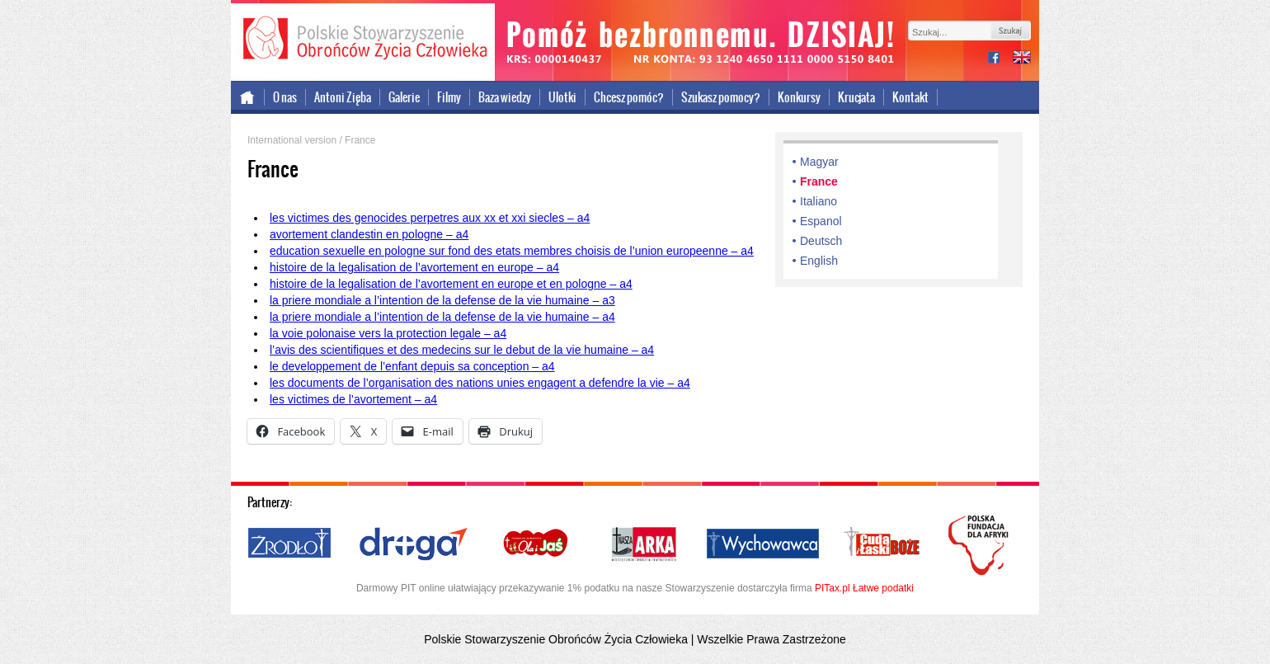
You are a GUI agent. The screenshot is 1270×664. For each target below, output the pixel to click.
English (819, 260)
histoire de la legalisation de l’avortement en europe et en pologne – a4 (451, 283)
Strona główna (248, 97)
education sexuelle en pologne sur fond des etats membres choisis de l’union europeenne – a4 (512, 250)
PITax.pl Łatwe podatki (864, 588)
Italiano (818, 201)
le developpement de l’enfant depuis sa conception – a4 (412, 366)
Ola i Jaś (537, 544)
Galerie (404, 97)
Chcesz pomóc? (629, 97)
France (819, 181)
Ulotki (562, 97)
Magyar (819, 161)
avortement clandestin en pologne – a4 (369, 234)
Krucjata (856, 97)
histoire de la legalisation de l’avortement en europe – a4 (414, 267)
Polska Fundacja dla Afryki (980, 545)
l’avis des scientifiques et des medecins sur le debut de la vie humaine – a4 (462, 349)
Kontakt (910, 97)
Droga (413, 544)
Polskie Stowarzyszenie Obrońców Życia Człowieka (363, 39)
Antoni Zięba (342, 97)
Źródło (290, 544)
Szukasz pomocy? (720, 97)
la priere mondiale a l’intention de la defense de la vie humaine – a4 (442, 316)
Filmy (449, 97)
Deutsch (821, 240)
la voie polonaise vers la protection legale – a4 (388, 333)
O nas (285, 97)
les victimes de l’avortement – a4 (353, 399)
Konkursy (799, 97)
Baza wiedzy (504, 97)
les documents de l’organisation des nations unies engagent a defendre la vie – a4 (480, 382)
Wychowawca (763, 544)
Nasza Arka (643, 544)
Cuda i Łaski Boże (882, 544)
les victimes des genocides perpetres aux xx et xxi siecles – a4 (430, 217)
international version (1022, 59)
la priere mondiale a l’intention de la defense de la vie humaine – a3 (442, 300)
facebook (1000, 59)
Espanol (821, 221)
